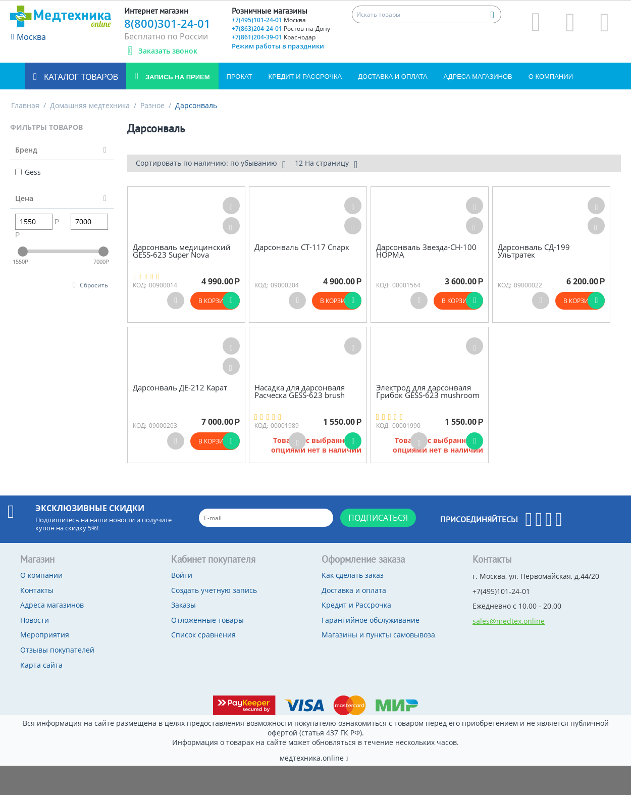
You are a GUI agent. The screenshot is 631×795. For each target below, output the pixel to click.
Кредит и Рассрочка (305, 76)
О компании (551, 76)
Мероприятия (44, 634)
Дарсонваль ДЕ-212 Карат (180, 387)
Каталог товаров (80, 77)
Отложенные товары (207, 620)
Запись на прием (176, 77)
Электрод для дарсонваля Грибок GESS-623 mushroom (428, 391)
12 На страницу (326, 164)
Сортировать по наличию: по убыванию (211, 164)
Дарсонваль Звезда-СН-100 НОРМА (426, 250)
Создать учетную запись (214, 590)
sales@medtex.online (508, 621)
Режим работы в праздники (278, 46)
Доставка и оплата (392, 76)
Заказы (183, 605)
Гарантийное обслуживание (370, 620)
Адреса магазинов (478, 76)
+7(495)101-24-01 (269, 20)
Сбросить (94, 285)
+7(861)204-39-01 (274, 37)
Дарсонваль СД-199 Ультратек (534, 250)
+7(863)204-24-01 (281, 28)
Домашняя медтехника (90, 105)
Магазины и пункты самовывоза (378, 634)
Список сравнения (203, 634)
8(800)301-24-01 (167, 23)
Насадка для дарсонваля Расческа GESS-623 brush (299, 391)
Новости (34, 620)
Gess (28, 172)
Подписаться (378, 517)
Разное (152, 105)
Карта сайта (41, 665)
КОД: (139, 285)
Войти (181, 575)
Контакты (37, 590)
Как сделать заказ (353, 575)
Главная (25, 105)
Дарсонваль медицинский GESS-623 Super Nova (182, 250)
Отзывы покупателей (57, 650)
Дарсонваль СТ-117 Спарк (301, 247)
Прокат (239, 76)
